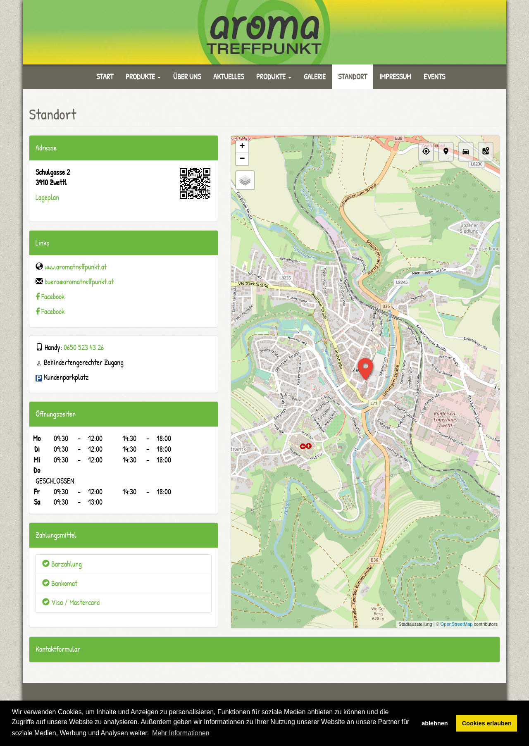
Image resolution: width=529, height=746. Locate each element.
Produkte (143, 77)
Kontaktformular (58, 649)
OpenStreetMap (457, 624)
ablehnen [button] (435, 723)
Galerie (315, 77)
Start (104, 77)
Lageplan (47, 197)
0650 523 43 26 (84, 347)
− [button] (242, 159)
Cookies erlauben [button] (487, 723)
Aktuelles (228, 77)
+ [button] (242, 147)
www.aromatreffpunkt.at (76, 267)
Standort (352, 77)
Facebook (52, 296)
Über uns (187, 77)
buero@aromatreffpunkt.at (79, 281)
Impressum (395, 77)
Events (434, 77)
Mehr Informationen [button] (181, 732)
